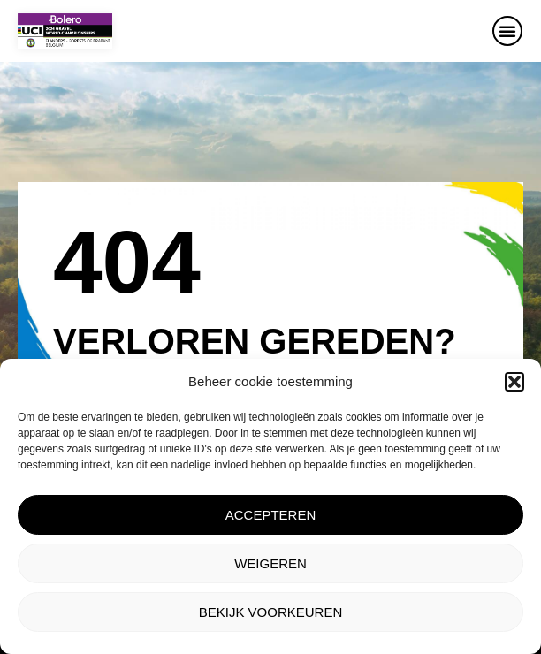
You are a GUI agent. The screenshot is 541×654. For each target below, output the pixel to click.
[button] (514, 382)
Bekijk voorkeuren (271, 612)
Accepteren (270, 514)
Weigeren (270, 563)
